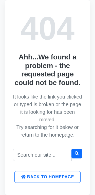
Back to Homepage (47, 177)
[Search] (42, 155)
